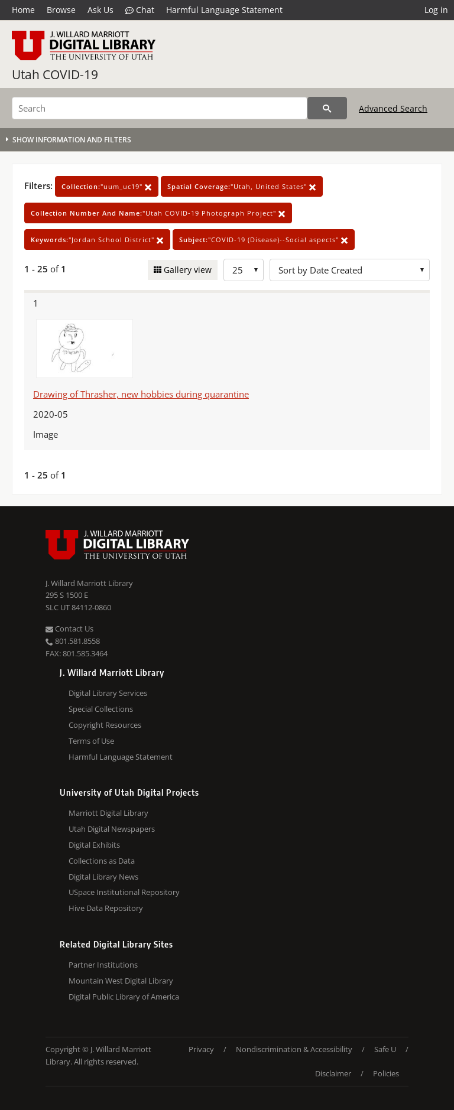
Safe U (385, 1049)
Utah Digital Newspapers (112, 828)
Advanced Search (393, 108)
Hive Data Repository (106, 908)
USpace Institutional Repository (124, 892)
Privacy (201, 1049)
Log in (436, 9)
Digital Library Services (108, 693)
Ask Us (100, 9)
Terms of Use (91, 740)
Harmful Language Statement (224, 9)
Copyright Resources (105, 725)
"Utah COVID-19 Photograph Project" (158, 213)
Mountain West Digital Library (121, 980)
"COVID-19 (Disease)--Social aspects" (263, 239)
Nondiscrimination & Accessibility (294, 1049)
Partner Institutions (103, 964)
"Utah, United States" (241, 186)
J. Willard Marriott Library (89, 583)
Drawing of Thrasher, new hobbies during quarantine (141, 394)
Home (23, 9)
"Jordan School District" (97, 239)
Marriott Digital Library (108, 813)
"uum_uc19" (106, 186)
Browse (61, 9)
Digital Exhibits (94, 844)
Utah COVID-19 (55, 74)
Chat (139, 10)
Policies (386, 1073)
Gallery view (186, 269)
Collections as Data (102, 860)
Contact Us (69, 628)
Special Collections (101, 709)
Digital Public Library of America (124, 996)
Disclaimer (333, 1073)
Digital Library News (103, 876)
